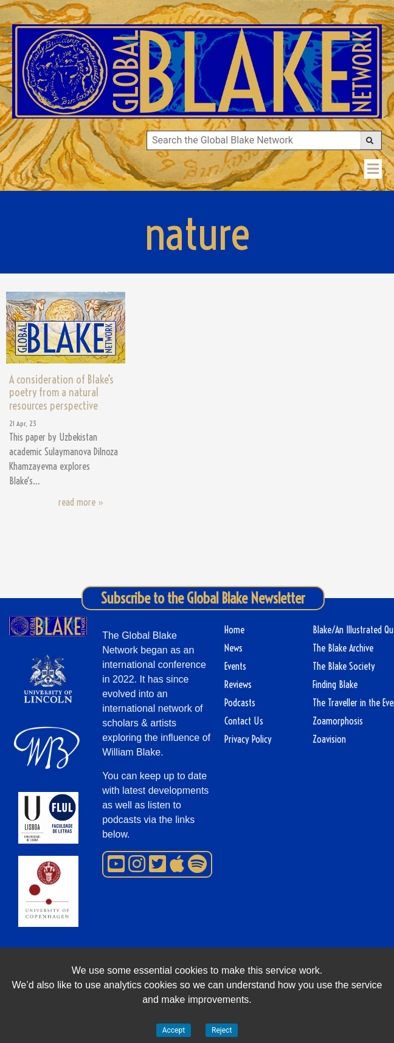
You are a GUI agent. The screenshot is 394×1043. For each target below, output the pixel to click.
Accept (173, 1030)
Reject (222, 1030)
